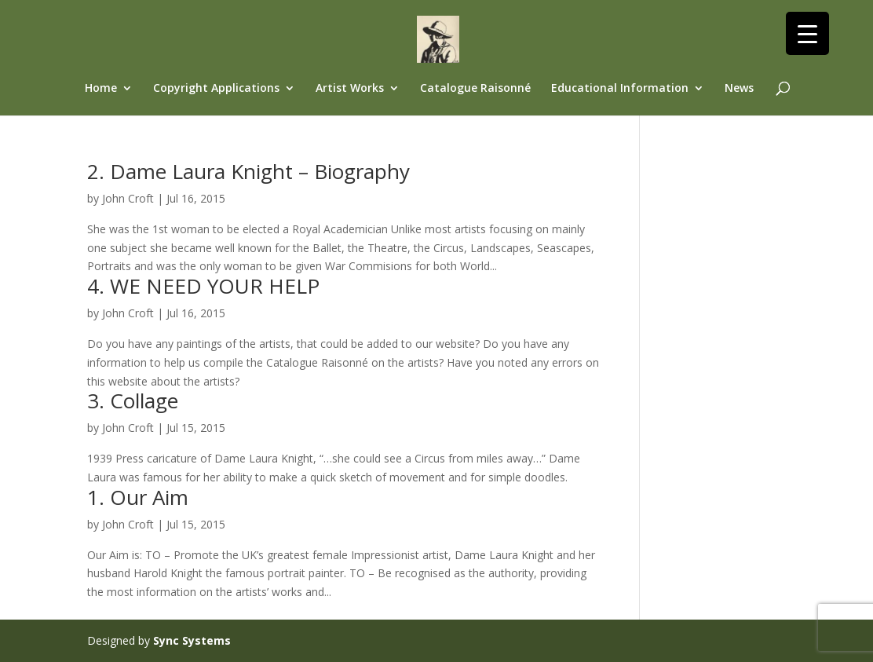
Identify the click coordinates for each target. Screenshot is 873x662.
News (739, 88)
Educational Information (620, 88)
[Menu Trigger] (807, 33)
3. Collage (132, 400)
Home (101, 88)
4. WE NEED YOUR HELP (203, 286)
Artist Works (350, 88)
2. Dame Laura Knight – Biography (248, 171)
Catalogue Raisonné (475, 88)
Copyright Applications (216, 88)
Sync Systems (192, 640)
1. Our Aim (137, 497)
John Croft (128, 198)
